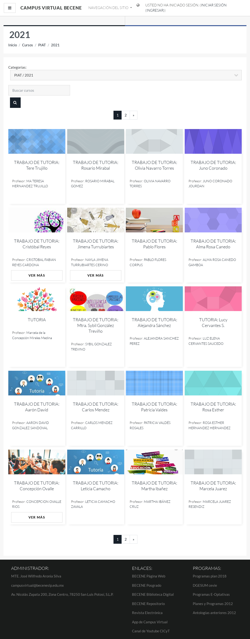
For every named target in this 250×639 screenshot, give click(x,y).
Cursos (27, 45)
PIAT (42, 45)
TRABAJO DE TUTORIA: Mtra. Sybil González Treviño (95, 325)
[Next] (133, 115)
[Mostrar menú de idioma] (138, 8)
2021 (55, 45)
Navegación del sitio (108, 7)
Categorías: (17, 67)
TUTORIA (37, 319)
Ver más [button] (36, 275)
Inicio (12, 45)
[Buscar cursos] (39, 90)
